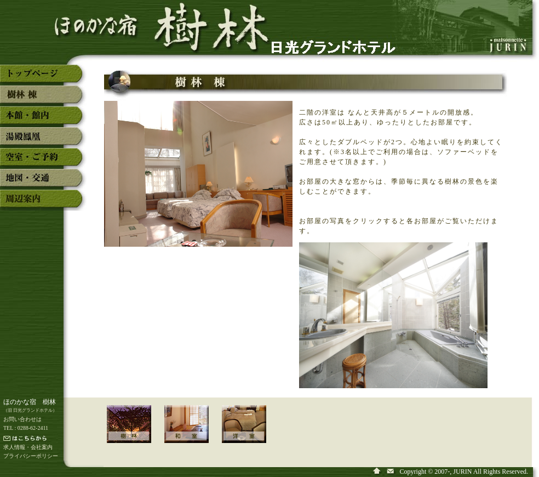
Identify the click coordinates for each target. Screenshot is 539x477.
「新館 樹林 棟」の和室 (193, 431)
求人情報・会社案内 (28, 447)
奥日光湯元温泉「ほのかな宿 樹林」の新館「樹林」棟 (43, 98)
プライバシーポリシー (30, 456)
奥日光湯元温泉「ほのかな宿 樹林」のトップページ (43, 78)
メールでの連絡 (46, 439)
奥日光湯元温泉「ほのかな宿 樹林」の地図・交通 (43, 182)
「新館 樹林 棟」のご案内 (135, 431)
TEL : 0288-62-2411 (25, 428)
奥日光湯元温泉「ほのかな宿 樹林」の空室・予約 (43, 161)
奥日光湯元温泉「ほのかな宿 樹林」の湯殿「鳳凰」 (43, 140)
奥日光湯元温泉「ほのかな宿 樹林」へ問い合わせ (391, 472)
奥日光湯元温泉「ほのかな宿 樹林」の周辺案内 (43, 203)
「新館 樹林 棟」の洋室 (250, 431)
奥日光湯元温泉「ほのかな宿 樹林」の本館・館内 (43, 119)
